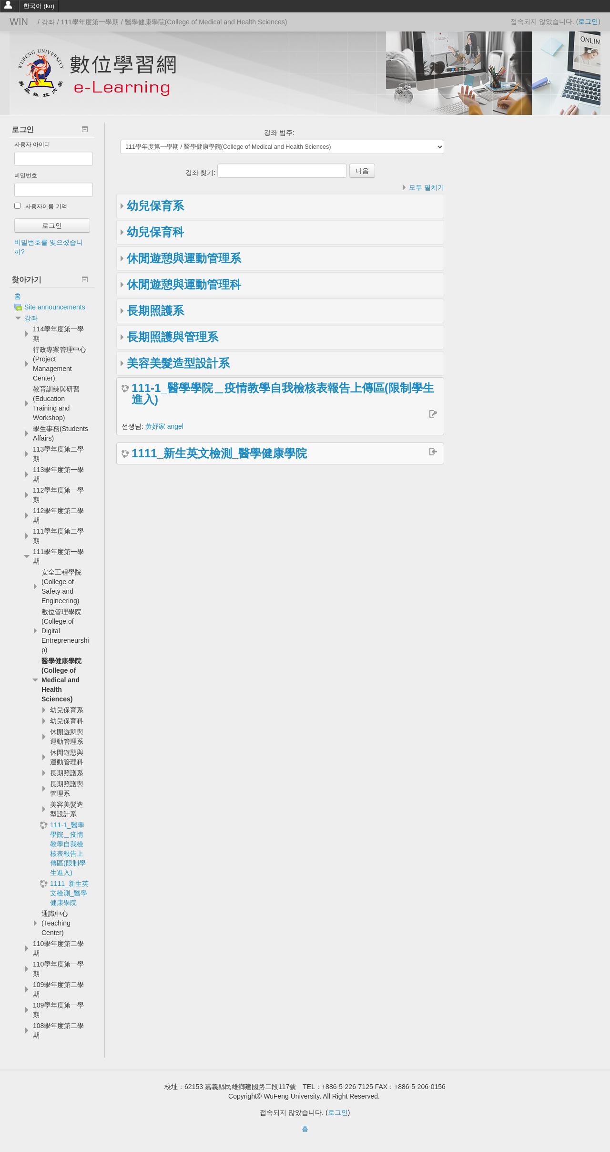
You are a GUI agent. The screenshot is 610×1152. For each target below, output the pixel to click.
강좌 (31, 318)
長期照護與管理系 (172, 336)
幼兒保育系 (155, 205)
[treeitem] (52, 296)
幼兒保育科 (155, 232)
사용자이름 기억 (40, 206)
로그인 (588, 21)
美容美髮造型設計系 (178, 363)
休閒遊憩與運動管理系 (184, 258)
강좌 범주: (279, 132)
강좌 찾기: (201, 172)
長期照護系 (155, 310)
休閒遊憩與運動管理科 (184, 284)
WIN (19, 21)
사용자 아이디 (32, 144)
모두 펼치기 (426, 187)
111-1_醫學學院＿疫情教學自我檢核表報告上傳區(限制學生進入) (283, 393)
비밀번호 (25, 175)
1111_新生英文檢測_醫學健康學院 (219, 453)
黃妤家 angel (164, 426)
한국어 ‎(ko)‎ (38, 6)
